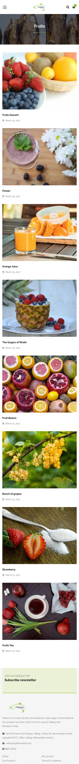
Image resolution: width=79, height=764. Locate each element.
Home (35, 32)
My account (47, 756)
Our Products (8, 760)
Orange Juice (10, 266)
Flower (6, 190)
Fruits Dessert (10, 115)
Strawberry (8, 569)
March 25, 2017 (13, 423)
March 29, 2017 (13, 120)
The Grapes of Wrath (14, 342)
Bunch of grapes (12, 493)
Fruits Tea (8, 645)
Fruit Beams (9, 418)
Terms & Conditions (51, 760)
